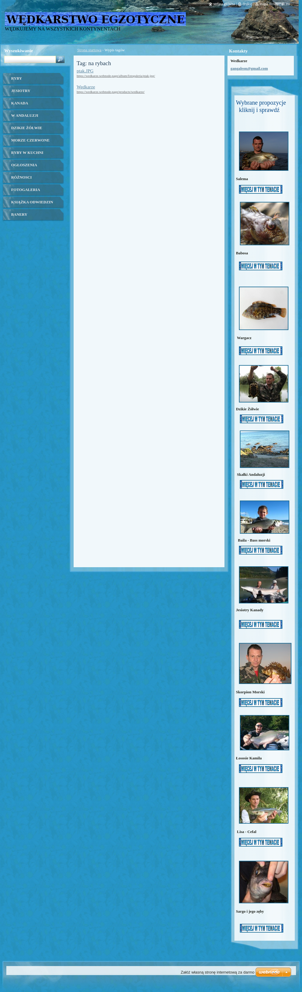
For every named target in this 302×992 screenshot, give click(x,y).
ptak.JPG (85, 70)
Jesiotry (20, 91)
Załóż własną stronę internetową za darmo (217, 972)
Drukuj (248, 4)
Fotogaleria (25, 190)
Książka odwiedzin (32, 202)
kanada (19, 103)
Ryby (16, 78)
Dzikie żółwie (26, 128)
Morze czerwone (30, 140)
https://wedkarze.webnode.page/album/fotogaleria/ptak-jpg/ (116, 76)
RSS (288, 4)
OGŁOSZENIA (24, 165)
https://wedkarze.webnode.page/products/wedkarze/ (111, 92)
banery (19, 214)
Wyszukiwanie (18, 50)
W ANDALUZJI (24, 115)
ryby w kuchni (27, 153)
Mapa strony (269, 4)
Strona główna (224, 4)
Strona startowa (89, 50)
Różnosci (21, 177)
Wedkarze (86, 86)
